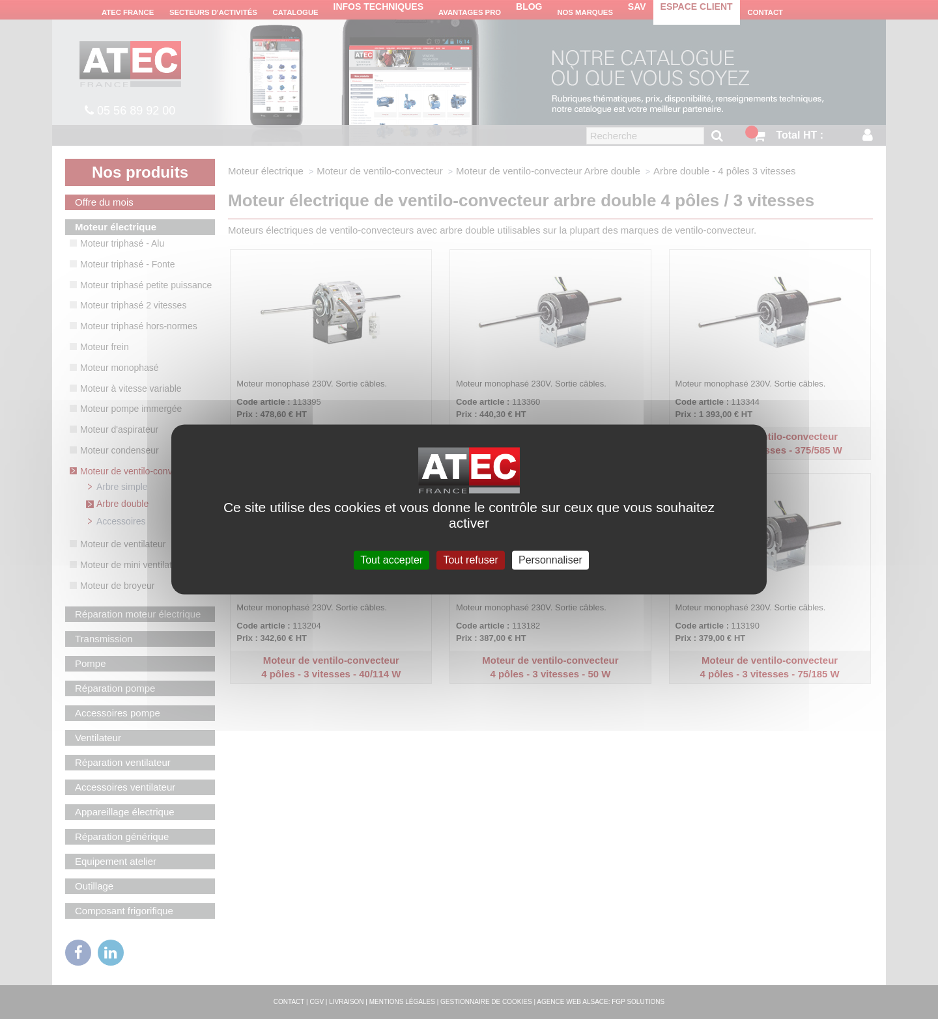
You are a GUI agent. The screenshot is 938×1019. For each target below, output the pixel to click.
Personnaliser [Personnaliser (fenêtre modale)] (550, 559)
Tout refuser (470, 559)
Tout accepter (391, 559)
